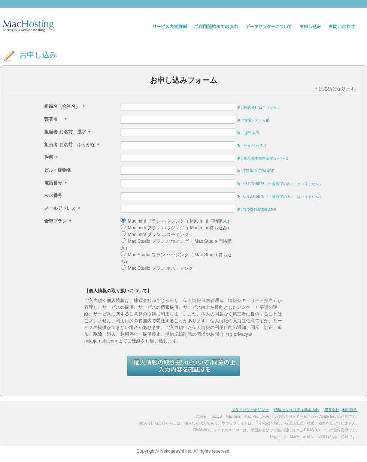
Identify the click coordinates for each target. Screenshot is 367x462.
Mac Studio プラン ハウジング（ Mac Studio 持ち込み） (176, 258)
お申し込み (310, 26)
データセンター (269, 26)
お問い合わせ (342, 26)
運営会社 (331, 410)
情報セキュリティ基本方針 (296, 410)
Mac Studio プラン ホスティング (160, 268)
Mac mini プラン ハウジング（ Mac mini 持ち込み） (179, 227)
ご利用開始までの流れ (216, 26)
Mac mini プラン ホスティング (158, 234)
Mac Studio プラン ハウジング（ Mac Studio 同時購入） (176, 245)
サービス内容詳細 (170, 26)
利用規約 (349, 410)
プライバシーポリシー (250, 410)
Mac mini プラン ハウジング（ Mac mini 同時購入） (179, 221)
